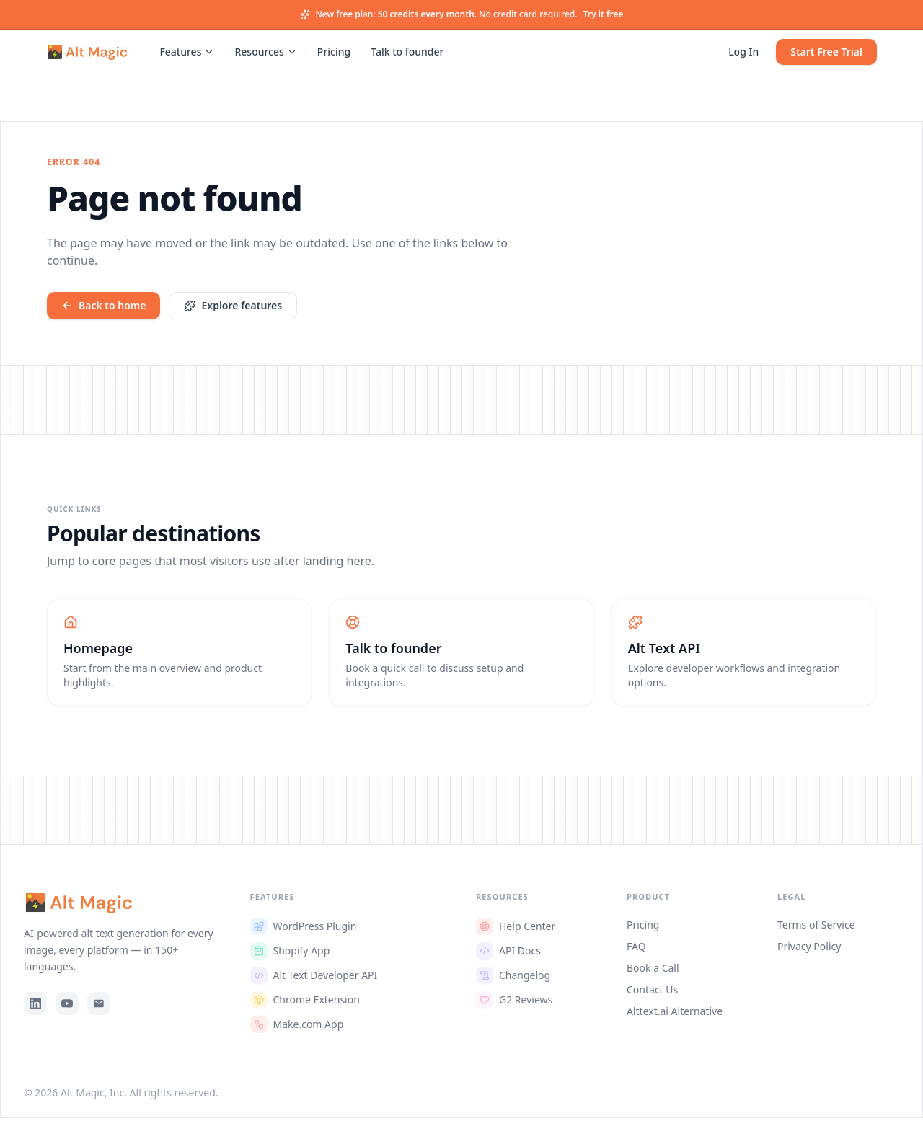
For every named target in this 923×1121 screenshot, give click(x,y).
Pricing (333, 53)
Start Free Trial (826, 53)
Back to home (103, 305)
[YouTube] (67, 1006)
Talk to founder (407, 53)
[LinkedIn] (35, 1006)
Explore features (233, 305)
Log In (743, 53)
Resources (265, 53)
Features (186, 53)
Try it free (603, 14)
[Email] (98, 1006)
